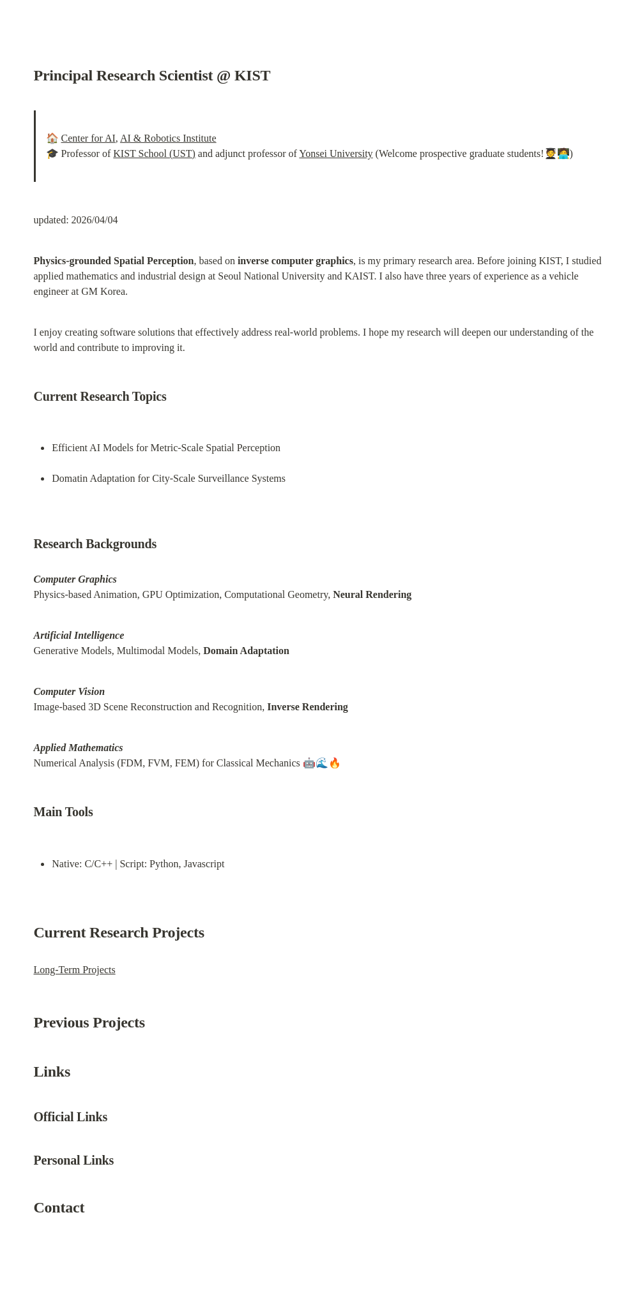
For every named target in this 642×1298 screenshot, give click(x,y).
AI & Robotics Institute (168, 138)
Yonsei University (335, 153)
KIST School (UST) (154, 153)
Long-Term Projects (75, 969)
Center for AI (88, 138)
